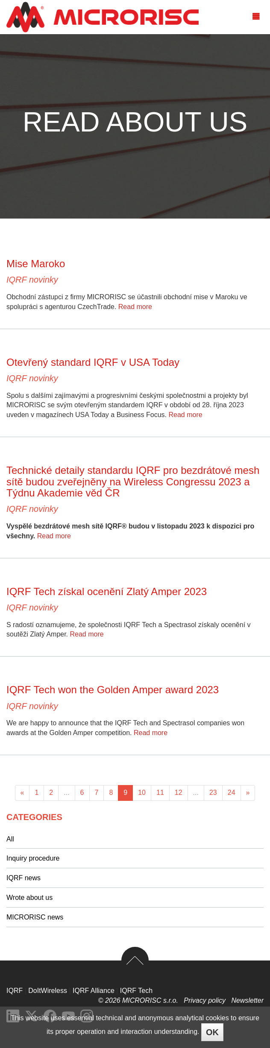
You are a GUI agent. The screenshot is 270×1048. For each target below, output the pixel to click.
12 (178, 792)
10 (142, 792)
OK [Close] (212, 1032)
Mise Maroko (35, 263)
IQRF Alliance (93, 990)
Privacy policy (205, 1000)
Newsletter (247, 1000)
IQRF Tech (136, 990)
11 (160, 792)
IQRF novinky (32, 279)
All (10, 839)
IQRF (14, 990)
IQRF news (23, 878)
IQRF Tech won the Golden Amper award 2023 (112, 689)
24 (231, 792)
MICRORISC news (34, 917)
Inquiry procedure (33, 858)
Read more (135, 306)
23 (213, 792)
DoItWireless (47, 990)
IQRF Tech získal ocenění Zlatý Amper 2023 (106, 591)
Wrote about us (29, 897)
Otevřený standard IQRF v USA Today (92, 362)
